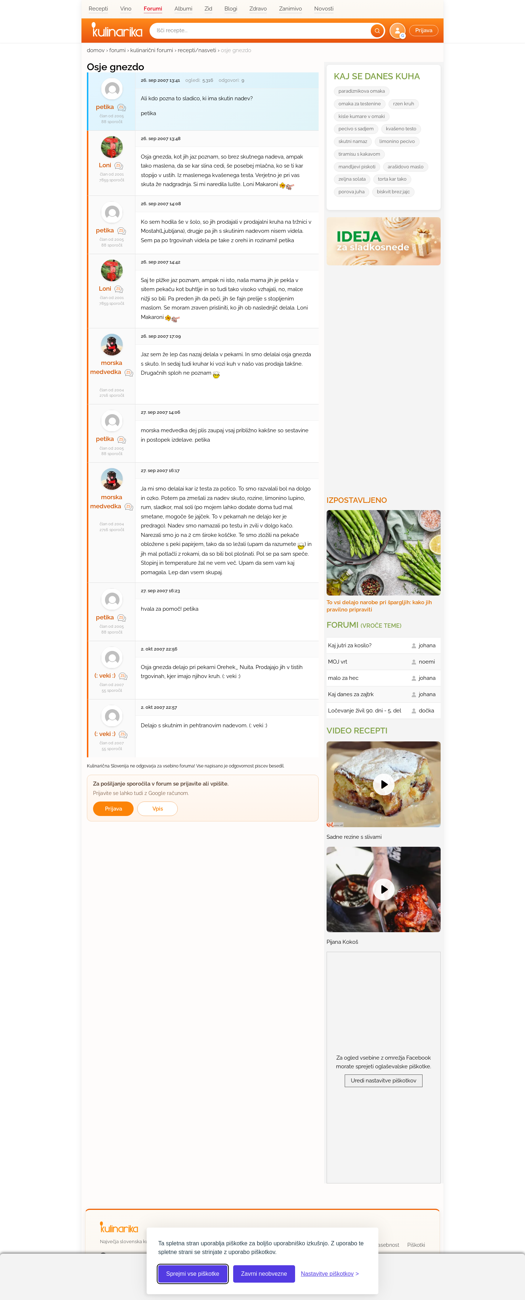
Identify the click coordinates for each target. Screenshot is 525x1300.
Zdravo (258, 8)
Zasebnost (386, 1245)
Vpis (157, 808)
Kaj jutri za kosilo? (349, 645)
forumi (117, 50)
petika (105, 106)
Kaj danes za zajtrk (351, 694)
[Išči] (377, 30)
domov (96, 50)
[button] (415, 31)
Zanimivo (290, 8)
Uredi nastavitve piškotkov (383, 1080)
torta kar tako (392, 179)
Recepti (98, 8)
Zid (208, 8)
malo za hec (343, 678)
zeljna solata (352, 179)
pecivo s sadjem (356, 128)
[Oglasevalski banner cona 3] (384, 377)
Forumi (153, 8)
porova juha (352, 191)
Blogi (230, 8)
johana (427, 645)
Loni (105, 165)
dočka (426, 710)
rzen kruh (403, 103)
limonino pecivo (397, 141)
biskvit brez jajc (393, 191)
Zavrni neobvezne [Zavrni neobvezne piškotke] (264, 1274)
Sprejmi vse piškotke (192, 1274)
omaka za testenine (360, 103)
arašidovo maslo (406, 166)
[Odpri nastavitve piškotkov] (330, 1274)
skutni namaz (353, 141)
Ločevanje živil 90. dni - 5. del (364, 710)
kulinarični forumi (151, 50)
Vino (125, 8)
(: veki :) (105, 675)
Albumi (183, 8)
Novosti (323, 8)
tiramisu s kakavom (359, 154)
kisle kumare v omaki (362, 116)
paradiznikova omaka (362, 91)
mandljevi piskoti (357, 166)
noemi (427, 662)
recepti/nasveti (197, 50)
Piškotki (416, 1245)
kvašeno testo (401, 128)
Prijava (113, 808)
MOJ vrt (337, 662)
